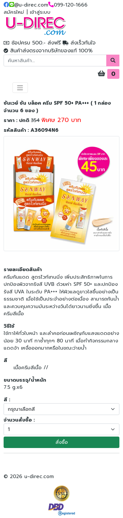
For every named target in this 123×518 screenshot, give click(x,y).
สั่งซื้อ (61, 442)
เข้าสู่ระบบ (40, 12)
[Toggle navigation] (20, 87)
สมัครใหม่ (14, 12)
